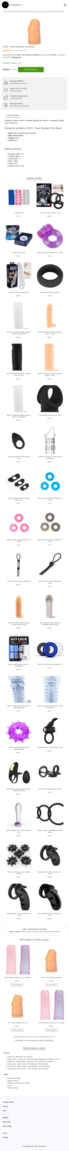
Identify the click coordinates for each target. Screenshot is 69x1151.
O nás (5, 1133)
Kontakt (5, 1137)
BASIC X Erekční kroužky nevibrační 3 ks (50, 664)
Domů (5, 11)
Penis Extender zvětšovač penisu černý (50, 789)
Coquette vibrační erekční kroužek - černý (50, 747)
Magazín (5, 1117)
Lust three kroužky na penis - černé (50, 213)
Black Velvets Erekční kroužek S (50, 292)
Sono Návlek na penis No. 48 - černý (50, 415)
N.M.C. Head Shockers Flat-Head (51, 977)
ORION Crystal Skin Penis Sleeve (19, 292)
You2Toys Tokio (19, 213)
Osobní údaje (7, 1126)
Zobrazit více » (17, 57)
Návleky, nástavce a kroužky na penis (37, 11)
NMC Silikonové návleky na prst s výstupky (17, 977)
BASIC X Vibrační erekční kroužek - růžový (50, 252)
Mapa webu (6, 1122)
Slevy (4, 1110)
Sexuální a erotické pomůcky (20, 11)
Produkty (10, 11)
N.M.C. (54, 55)
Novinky (5, 1106)
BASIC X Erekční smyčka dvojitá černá (18, 581)
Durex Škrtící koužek (19, 252)
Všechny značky (8, 1102)
